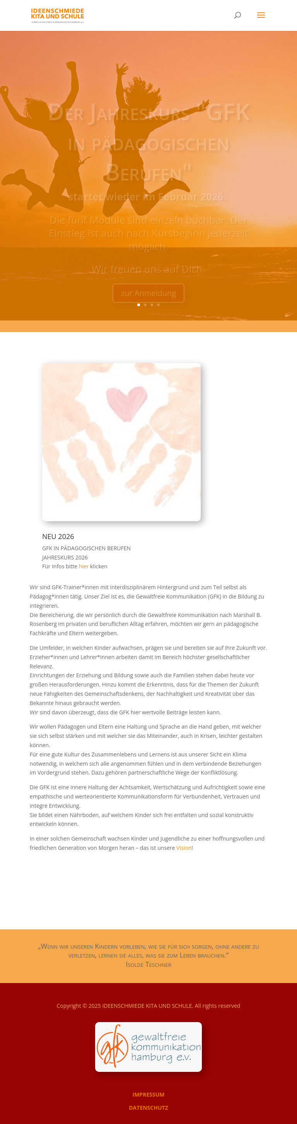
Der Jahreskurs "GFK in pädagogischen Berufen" (148, 146)
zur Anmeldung (148, 297)
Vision (183, 847)
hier (84, 566)
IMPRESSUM (149, 1094)
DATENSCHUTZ (148, 1107)
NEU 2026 (58, 536)
